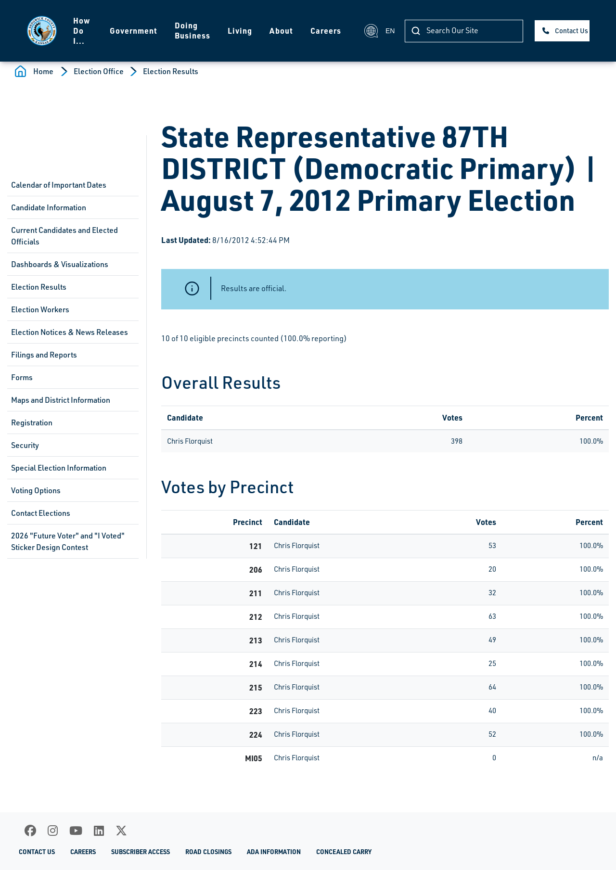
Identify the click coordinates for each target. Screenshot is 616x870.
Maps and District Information (60, 400)
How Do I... (81, 30)
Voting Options (36, 490)
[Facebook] (30, 830)
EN (379, 31)
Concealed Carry (344, 852)
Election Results (170, 71)
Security (25, 445)
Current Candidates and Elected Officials (64, 235)
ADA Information (274, 852)
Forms (22, 377)
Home (43, 71)
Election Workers (40, 309)
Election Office (99, 71)
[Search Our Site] (464, 31)
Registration (31, 422)
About (281, 31)
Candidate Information (48, 207)
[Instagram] (53, 830)
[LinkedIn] (99, 830)
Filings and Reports (44, 354)
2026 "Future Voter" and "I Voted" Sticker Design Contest (68, 541)
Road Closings (208, 852)
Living (240, 31)
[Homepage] (41, 30)
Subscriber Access (140, 852)
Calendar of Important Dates (58, 185)
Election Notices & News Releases (69, 332)
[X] (121, 830)
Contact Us (571, 30)
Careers (325, 31)
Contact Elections (40, 513)
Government (133, 31)
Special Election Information (58, 468)
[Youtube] (76, 830)
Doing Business (192, 30)
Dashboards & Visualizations (59, 264)
